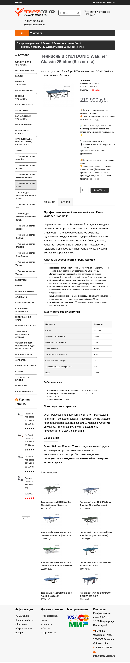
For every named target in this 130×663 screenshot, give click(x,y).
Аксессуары (21, 110)
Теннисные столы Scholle (25, 167)
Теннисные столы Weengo (25, 272)
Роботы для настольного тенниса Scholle (25, 217)
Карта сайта (49, 632)
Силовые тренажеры (21, 83)
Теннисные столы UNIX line (25, 157)
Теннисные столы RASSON (25, 245)
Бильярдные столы (25, 366)
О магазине (22, 616)
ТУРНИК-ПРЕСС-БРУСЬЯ (22, 378)
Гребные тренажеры (21, 97)
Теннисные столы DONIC (25, 185)
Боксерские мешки (25, 303)
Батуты (19, 76)
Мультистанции (23, 125)
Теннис (19, 150)
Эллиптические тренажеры (23, 63)
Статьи (46, 628)
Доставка (21, 624)
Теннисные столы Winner (25, 263)
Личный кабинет (104, 2)
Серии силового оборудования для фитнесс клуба (25, 346)
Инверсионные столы (23, 318)
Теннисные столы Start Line (25, 236)
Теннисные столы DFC (25, 206)
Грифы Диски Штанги (22, 131)
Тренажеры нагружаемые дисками (22, 334)
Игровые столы (23, 354)
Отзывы (65, 202)
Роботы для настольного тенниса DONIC (25, 195)
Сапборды (20, 360)
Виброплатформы (24, 291)
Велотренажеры (23, 90)
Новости (47, 624)
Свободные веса (24, 105)
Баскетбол (21, 280)
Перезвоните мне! (34, 24)
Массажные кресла (25, 326)
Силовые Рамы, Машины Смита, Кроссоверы (23, 142)
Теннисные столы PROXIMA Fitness (25, 175)
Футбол (19, 286)
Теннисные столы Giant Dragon (25, 254)
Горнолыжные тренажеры (23, 117)
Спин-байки (21, 297)
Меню (19, 2)
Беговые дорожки (24, 70)
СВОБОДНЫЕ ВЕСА (24, 391)
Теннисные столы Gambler (25, 227)
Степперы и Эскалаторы (21, 310)
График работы (24, 620)
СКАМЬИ (19, 371)
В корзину (99, 190)
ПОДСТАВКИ (21, 386)
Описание (49, 202)
